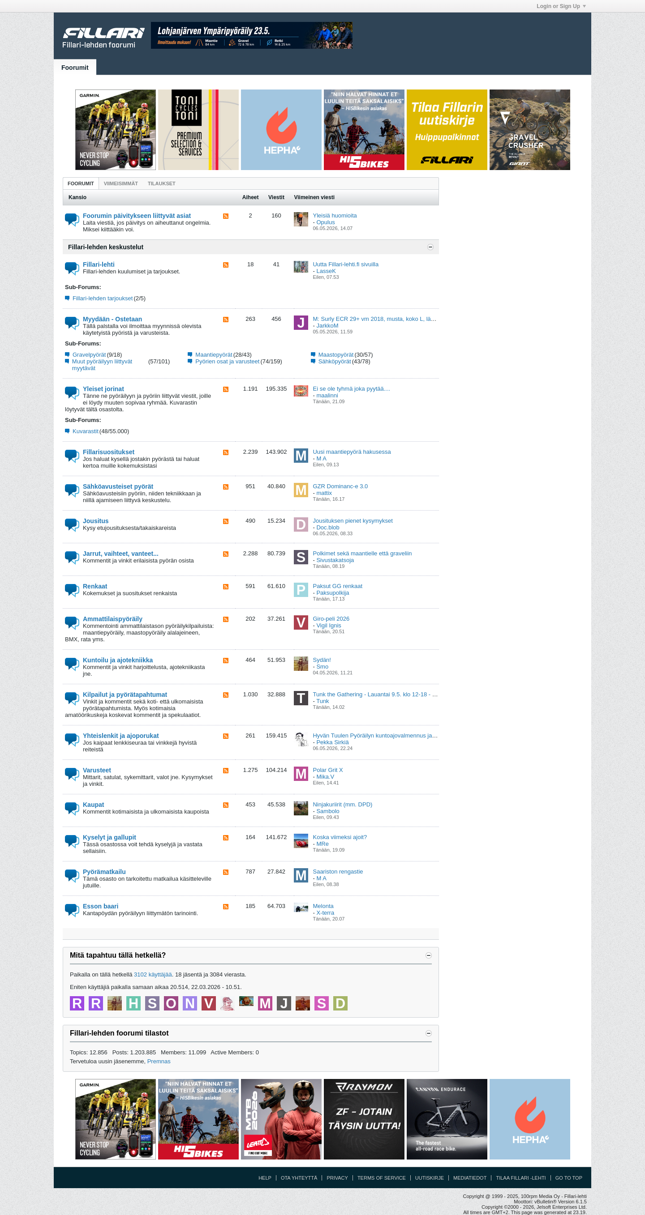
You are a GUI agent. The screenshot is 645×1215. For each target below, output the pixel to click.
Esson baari (100, 906)
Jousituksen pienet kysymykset (352, 520)
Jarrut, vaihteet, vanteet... (121, 553)
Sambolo (327, 811)
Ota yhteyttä (299, 1178)
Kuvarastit (86, 431)
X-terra (325, 912)
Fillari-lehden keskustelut (105, 247)
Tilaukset (162, 183)
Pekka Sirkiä (332, 742)
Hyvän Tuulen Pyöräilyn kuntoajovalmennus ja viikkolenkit (387, 735)
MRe (322, 843)
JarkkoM (327, 325)
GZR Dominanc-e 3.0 (340, 486)
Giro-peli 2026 (331, 618)
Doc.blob (327, 527)
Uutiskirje (429, 1178)
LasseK (325, 271)
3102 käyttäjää (153, 974)
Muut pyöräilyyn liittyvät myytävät (102, 364)
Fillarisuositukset (108, 452)
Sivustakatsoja (335, 560)
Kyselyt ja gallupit (109, 837)
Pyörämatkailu (104, 871)
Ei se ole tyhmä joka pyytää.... (351, 388)
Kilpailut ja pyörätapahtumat (125, 694)
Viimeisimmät (121, 183)
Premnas (159, 1061)
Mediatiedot (469, 1178)
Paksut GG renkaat (337, 586)
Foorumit (75, 67)
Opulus (325, 222)
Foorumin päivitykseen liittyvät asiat (137, 215)
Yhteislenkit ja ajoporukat (121, 735)
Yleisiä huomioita (335, 215)
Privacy (337, 1178)
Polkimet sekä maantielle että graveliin (362, 553)
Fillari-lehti (99, 264)
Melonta (323, 906)
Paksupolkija (332, 592)
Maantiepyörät (213, 354)
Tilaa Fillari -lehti (521, 1178)
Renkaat (95, 586)
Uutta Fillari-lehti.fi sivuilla (345, 264)
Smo (322, 666)
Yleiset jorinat (103, 388)
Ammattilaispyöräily (112, 618)
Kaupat (93, 804)
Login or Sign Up (561, 6)
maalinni (327, 395)
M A (321, 458)
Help (264, 1178)
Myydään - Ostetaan (112, 319)
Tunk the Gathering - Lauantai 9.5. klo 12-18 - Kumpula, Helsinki (395, 694)
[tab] (81, 183)
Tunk (322, 701)
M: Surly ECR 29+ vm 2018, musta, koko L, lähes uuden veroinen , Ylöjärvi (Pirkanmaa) (426, 318)
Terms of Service (381, 1178)
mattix (324, 493)
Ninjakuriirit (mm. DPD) (342, 804)
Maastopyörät (336, 354)
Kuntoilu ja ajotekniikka (118, 660)
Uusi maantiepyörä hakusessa (352, 451)
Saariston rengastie (338, 871)
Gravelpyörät (89, 354)
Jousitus (96, 520)
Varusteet (97, 770)
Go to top (568, 1178)
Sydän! (322, 660)
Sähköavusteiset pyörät (118, 486)
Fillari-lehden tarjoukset (103, 298)
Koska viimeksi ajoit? (340, 837)
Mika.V (325, 776)
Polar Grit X (328, 770)
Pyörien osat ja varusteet (227, 361)
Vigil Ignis (328, 625)
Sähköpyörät (334, 361)
